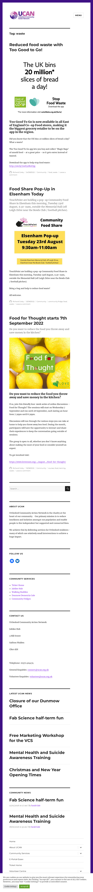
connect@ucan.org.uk (38, 670)
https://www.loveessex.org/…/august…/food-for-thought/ (37, 462)
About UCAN (15, 847)
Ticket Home (18, 585)
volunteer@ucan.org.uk (41, 676)
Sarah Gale (35, 806)
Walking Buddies (20, 592)
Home (12, 841)
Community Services (19, 853)
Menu (78, 15)
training (62, 468)
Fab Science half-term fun (36, 717)
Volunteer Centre (17, 871)
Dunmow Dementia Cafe (23, 595)
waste (55, 172)
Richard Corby (18, 172)
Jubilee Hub (17, 588)
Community (41, 172)
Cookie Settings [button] (10, 886)
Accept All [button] (24, 886)
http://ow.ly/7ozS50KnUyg (22, 166)
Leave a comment (23, 304)
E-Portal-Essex (16, 859)
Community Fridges (21, 599)
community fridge (55, 301)
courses (51, 468)
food (50, 172)
